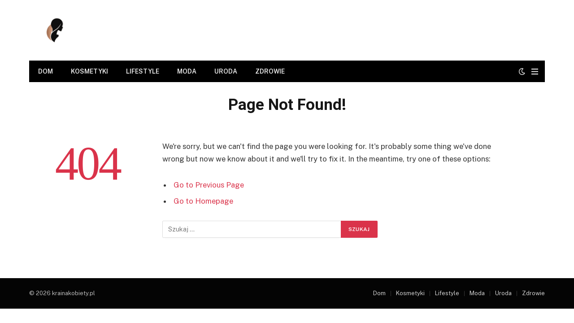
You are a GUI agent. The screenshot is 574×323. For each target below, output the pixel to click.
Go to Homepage (203, 200)
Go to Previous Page (209, 184)
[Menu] (534, 71)
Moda (186, 71)
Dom (45, 71)
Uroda (225, 71)
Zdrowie (270, 71)
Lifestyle (142, 71)
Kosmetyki (89, 71)
